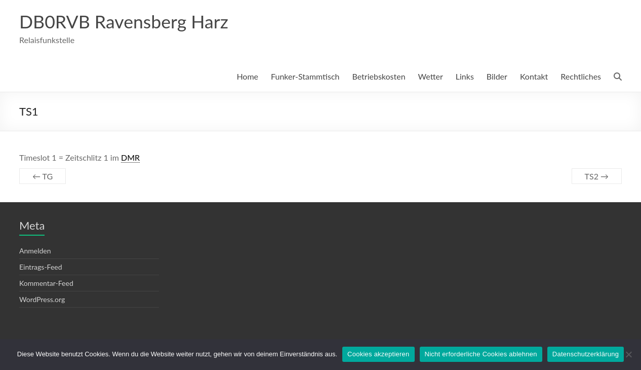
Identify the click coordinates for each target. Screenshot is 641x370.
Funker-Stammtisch (305, 77)
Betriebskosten (378, 77)
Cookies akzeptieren (378, 354)
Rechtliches (580, 77)
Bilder (497, 77)
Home (247, 77)
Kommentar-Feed (46, 283)
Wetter (430, 77)
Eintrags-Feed (40, 267)
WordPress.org (42, 299)
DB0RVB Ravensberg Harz (124, 22)
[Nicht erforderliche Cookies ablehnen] (628, 354)
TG (42, 176)
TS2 (597, 176)
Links (465, 77)
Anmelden (35, 251)
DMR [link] (130, 158)
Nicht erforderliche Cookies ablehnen (481, 354)
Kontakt (534, 77)
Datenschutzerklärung (585, 354)
